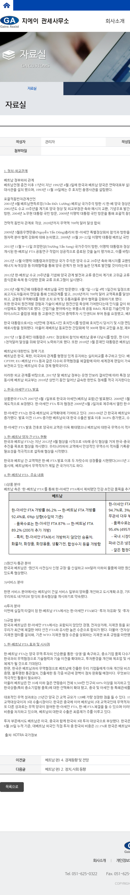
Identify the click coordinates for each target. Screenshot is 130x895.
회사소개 (99, 860)
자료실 (31, 88)
